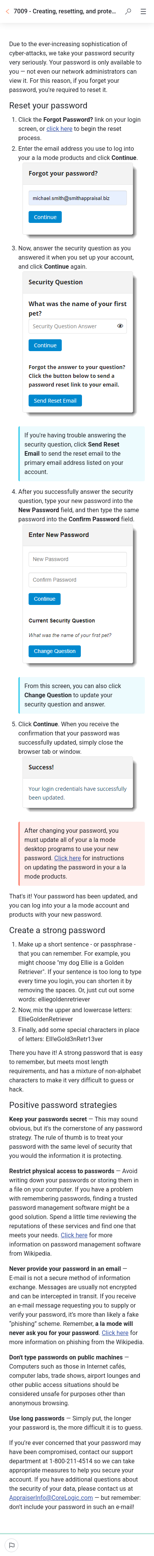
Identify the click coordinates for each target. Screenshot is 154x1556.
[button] (128, 11)
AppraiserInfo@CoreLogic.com (51, 1497)
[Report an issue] (11, 1545)
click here (59, 128)
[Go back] (7, 11)
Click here (67, 858)
